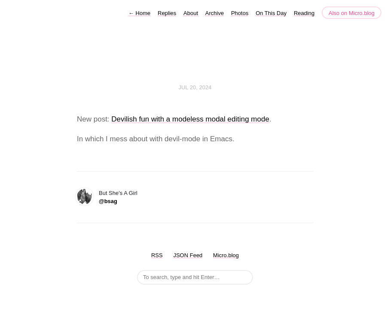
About (190, 13)
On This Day (271, 13)
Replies (167, 13)
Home (139, 13)
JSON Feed (187, 255)
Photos (239, 13)
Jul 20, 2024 (195, 87)
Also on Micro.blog (352, 13)
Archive (214, 13)
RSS (157, 255)
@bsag (108, 201)
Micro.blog (226, 255)
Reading (304, 13)
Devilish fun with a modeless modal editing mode (190, 119)
